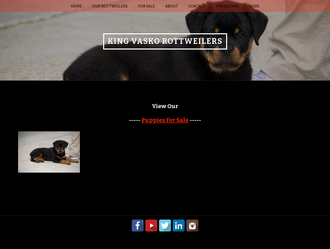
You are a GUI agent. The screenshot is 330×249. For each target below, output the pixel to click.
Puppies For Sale (165, 120)
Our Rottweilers (110, 6)
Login (231, 236)
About (171, 6)
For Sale (146, 6)
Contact (197, 6)
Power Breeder (190, 236)
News (254, 6)
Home (76, 6)
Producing (227, 6)
